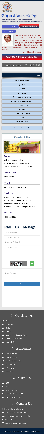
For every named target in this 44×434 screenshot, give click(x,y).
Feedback (7, 371)
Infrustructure (22, 81)
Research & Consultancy (22, 101)
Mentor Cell (22, 122)
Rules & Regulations (12, 338)
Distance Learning (22, 114)
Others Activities (10, 390)
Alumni (6, 331)
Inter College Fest (11, 397)
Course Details (9, 357)
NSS (5, 386)
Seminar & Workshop (22, 97)
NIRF (22, 118)
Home (16, 128)
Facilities (7, 324)
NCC (5, 383)
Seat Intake (8, 364)
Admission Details (11, 354)
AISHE (22, 93)
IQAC (22, 85)
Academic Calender (11, 361)
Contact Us (8, 342)
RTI (22, 109)
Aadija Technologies (32, 431)
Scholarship (22, 105)
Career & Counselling (12, 394)
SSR (22, 89)
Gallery (6, 328)
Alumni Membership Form (14, 335)
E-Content (8, 368)
